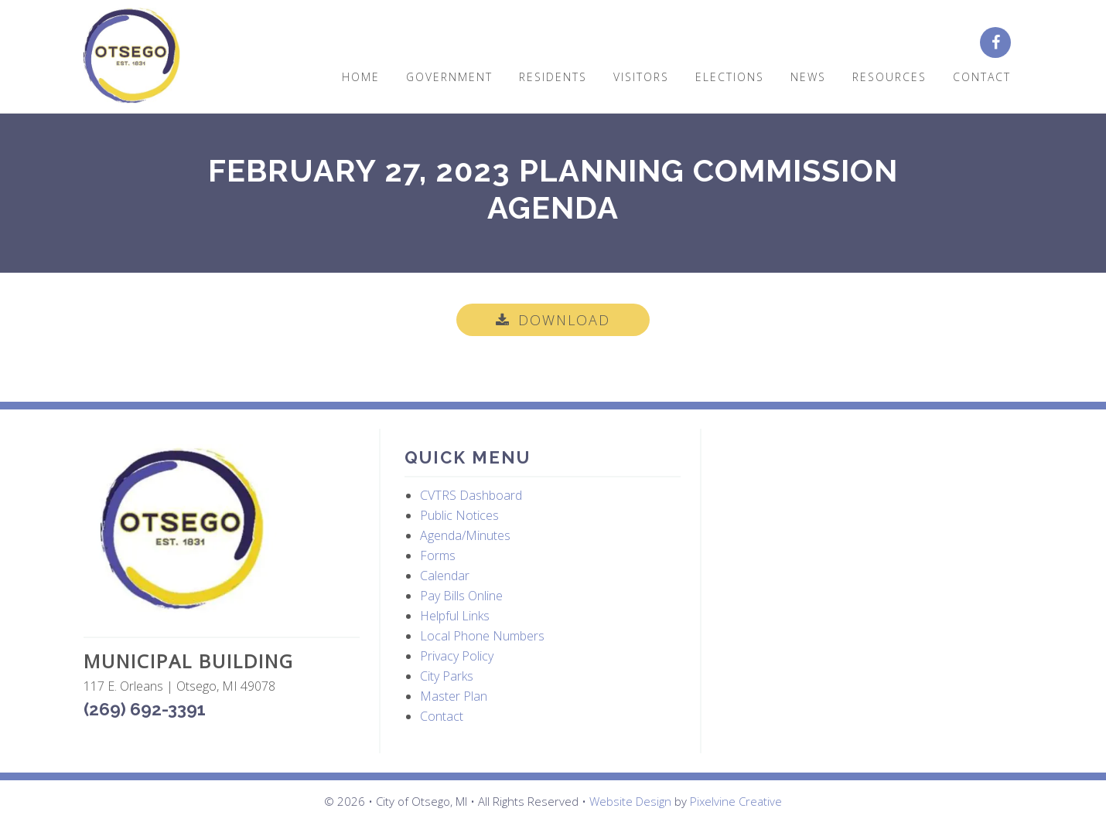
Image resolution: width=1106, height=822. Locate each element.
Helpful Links (455, 615)
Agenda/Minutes (465, 535)
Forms (438, 555)
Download (564, 320)
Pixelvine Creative (736, 801)
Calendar (444, 575)
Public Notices (459, 515)
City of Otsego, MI (132, 56)
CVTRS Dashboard (471, 495)
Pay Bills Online (461, 595)
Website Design (630, 801)
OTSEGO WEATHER (864, 502)
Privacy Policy (456, 655)
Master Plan (453, 696)
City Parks (446, 675)
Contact (441, 716)
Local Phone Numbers (482, 635)
